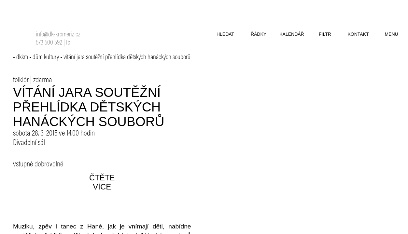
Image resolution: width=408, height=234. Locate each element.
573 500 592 (49, 43)
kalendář (291, 34)
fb (68, 43)
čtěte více (102, 182)
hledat (225, 34)
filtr (325, 34)
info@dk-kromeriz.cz (58, 35)
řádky (258, 34)
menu (391, 34)
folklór (21, 80)
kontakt (358, 34)
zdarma (42, 80)
